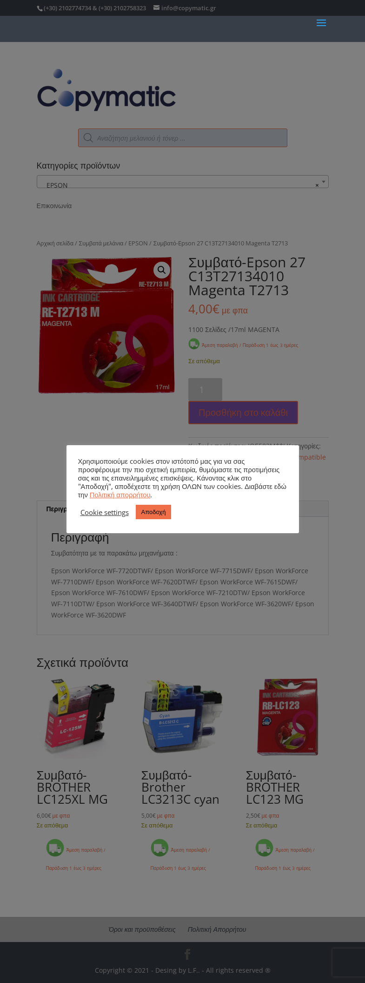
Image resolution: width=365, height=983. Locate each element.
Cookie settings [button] (104, 512)
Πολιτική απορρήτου (120, 494)
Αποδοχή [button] (153, 512)
